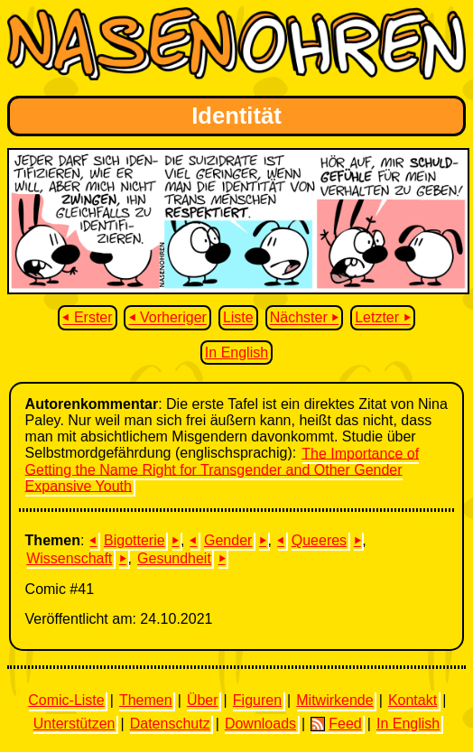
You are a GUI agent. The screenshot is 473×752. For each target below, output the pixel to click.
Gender (228, 540)
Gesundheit (174, 558)
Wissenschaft (69, 558)
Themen (145, 700)
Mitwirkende (334, 700)
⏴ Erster (87, 318)
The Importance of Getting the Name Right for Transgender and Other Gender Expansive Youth (222, 469)
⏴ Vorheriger (168, 318)
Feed (336, 724)
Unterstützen (74, 723)
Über (202, 700)
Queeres (319, 540)
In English (236, 352)
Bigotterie (134, 540)
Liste (238, 318)
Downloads (260, 723)
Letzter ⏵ (382, 318)
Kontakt (412, 700)
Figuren (257, 700)
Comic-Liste (66, 700)
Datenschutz (170, 723)
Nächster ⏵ (304, 318)
